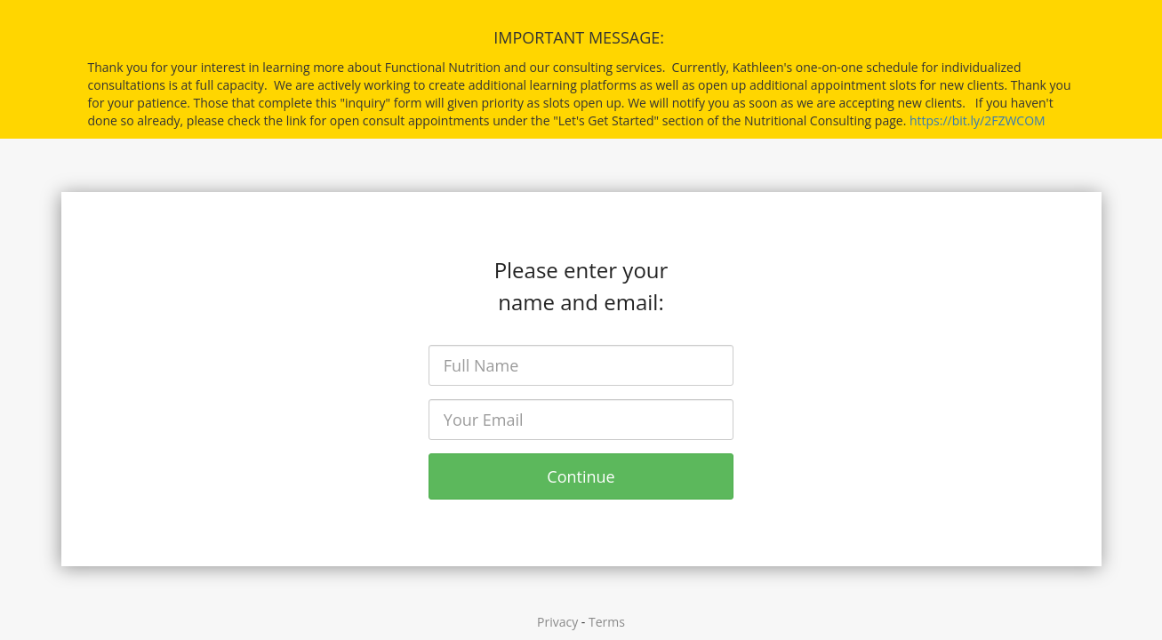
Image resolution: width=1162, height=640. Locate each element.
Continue (580, 476)
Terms (607, 621)
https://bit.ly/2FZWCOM (978, 120)
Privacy (557, 621)
